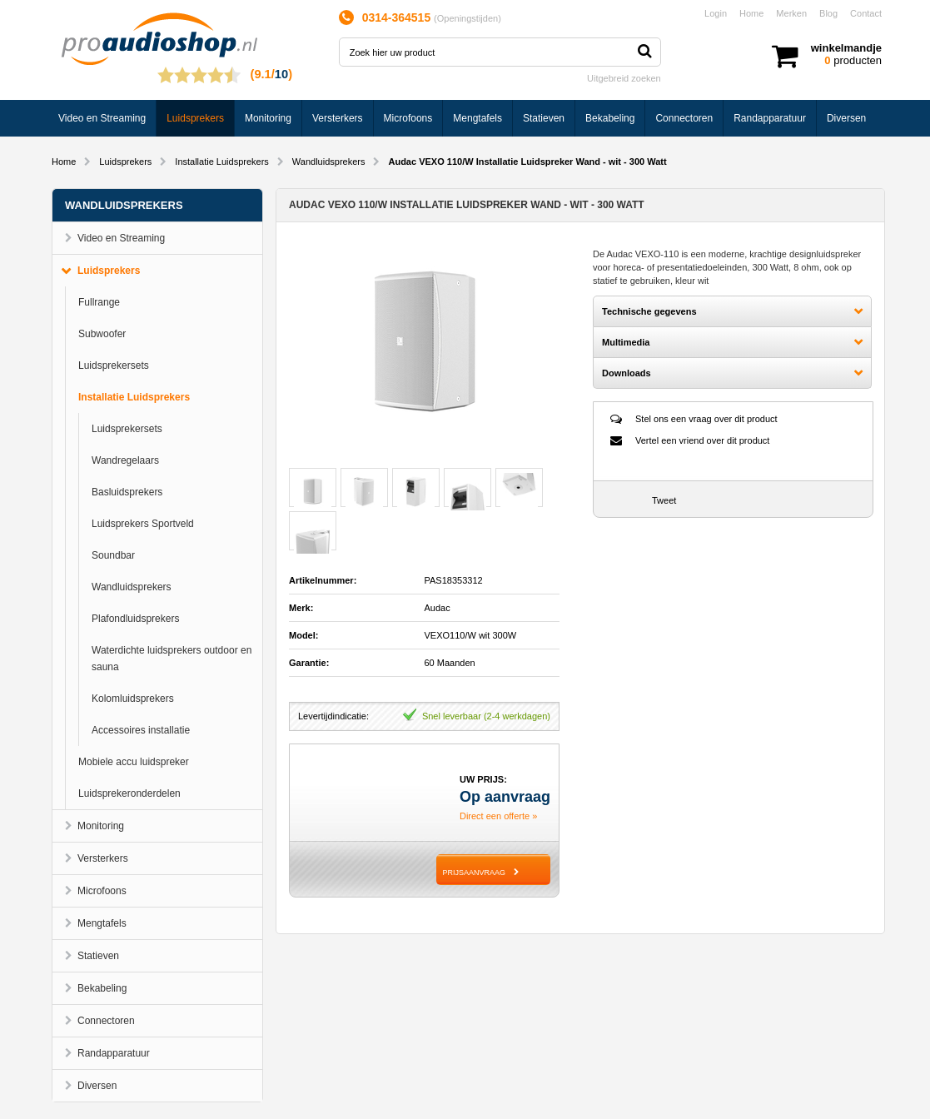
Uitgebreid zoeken (624, 78)
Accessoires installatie (141, 730)
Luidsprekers (195, 118)
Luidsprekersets (113, 365)
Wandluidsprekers (329, 162)
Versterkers (337, 118)
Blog (828, 13)
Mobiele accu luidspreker (133, 762)
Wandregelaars (125, 460)
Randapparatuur (770, 118)
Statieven (543, 118)
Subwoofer (102, 334)
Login (715, 13)
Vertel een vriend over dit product (702, 440)
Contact (866, 13)
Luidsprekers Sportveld (143, 524)
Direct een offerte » (498, 816)
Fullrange (99, 302)
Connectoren (684, 118)
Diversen (846, 118)
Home (751, 13)
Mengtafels (477, 118)
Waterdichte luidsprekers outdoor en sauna (171, 658)
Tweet (664, 500)
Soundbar (113, 555)
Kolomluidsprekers (133, 698)
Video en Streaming (102, 118)
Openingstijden (467, 18)
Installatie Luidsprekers (222, 162)
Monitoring (268, 118)
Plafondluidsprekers (135, 618)
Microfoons (408, 118)
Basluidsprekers (127, 492)
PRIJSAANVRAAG (473, 872)
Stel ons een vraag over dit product (706, 419)
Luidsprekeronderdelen (129, 793)
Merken (791, 13)
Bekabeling (609, 118)
